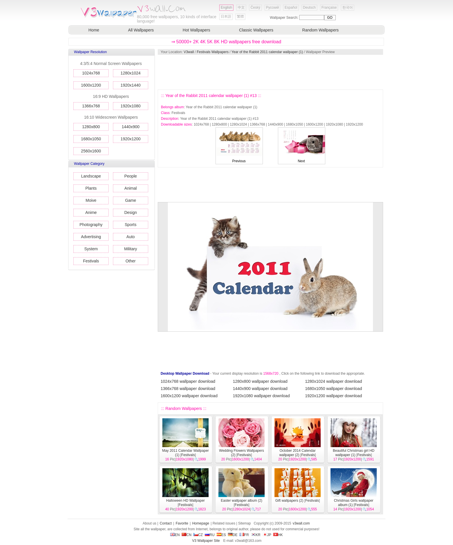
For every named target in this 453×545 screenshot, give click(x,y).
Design (130, 212)
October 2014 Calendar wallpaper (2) (297, 453)
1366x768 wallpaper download (188, 388)
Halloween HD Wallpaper (185, 501)
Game (130, 200)
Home (93, 30)
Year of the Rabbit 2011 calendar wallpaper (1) (267, 52)
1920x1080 (130, 106)
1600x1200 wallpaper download (189, 395)
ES (221, 535)
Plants (91, 188)
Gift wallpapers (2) (289, 501)
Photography (90, 224)
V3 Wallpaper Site (206, 541)
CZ (198, 535)
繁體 (240, 16)
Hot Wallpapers (196, 30)
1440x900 (131, 126)
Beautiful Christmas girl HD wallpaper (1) (353, 453)
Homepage (200, 523)
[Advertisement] (270, 72)
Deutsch (309, 7)
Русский (272, 7)
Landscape (91, 176)
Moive (91, 200)
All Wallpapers (141, 30)
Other (130, 261)
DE (232, 535)
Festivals (91, 261)
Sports (130, 224)
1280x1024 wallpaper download (333, 381)
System (91, 249)
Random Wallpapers (320, 30)
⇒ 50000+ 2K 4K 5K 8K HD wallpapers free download (226, 41)
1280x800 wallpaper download (260, 381)
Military (130, 249)
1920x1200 (130, 139)
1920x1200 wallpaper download (333, 395)
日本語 (226, 16)
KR (256, 535)
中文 (241, 7)
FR (244, 535)
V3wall (189, 52)
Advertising (91, 236)
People (130, 176)
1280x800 (91, 126)
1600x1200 (91, 85)
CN (186, 535)
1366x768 (91, 106)
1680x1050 (91, 139)
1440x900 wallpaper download (260, 388)
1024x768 (91, 73)
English (226, 7)
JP (267, 535)
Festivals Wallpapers (213, 52)
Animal (131, 188)
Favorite (182, 523)
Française (329, 7)
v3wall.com (301, 523)
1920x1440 (130, 85)
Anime (91, 212)
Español (291, 7)
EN (175, 535)
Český (255, 7)
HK (278, 535)
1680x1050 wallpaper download (333, 388)
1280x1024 (130, 73)
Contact (166, 523)
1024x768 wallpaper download (188, 381)
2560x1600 (91, 151)
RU (209, 535)
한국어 (347, 7)
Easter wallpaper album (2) (241, 501)
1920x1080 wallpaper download (261, 395)
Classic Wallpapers (256, 30)
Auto (131, 236)
